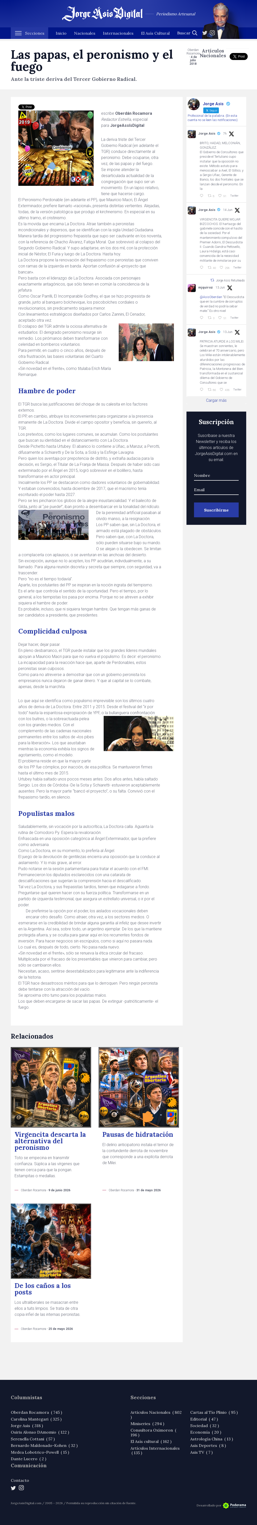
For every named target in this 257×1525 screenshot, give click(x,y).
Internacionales (118, 35)
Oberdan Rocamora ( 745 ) (36, 1412)
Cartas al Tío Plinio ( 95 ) (214, 1412)
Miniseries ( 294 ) (147, 1423)
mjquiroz (205, 287)
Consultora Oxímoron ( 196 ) (153, 1432)
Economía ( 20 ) (205, 1432)
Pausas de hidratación (137, 1134)
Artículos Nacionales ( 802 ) (156, 1414)
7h (225, 133)
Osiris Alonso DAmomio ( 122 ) (40, 1432)
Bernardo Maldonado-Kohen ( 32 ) (44, 1445)
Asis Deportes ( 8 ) (208, 1445)
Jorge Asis (206, 133)
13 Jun (220, 287)
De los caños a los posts (43, 1288)
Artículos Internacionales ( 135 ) (155, 1450)
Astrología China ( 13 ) (211, 1438)
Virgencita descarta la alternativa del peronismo (50, 1141)
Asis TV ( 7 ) (201, 1452)
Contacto (20, 1480)
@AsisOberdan (211, 297)
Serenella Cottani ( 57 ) (33, 1438)
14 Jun (227, 210)
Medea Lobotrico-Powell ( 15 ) (40, 1452)
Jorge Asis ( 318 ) (27, 1425)
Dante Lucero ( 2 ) (28, 1458)
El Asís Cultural (155, 35)
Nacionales (84, 35)
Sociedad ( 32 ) (204, 1425)
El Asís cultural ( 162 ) (151, 1441)
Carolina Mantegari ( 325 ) (36, 1419)
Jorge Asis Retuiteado (230, 280)
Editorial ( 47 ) (204, 1419)
